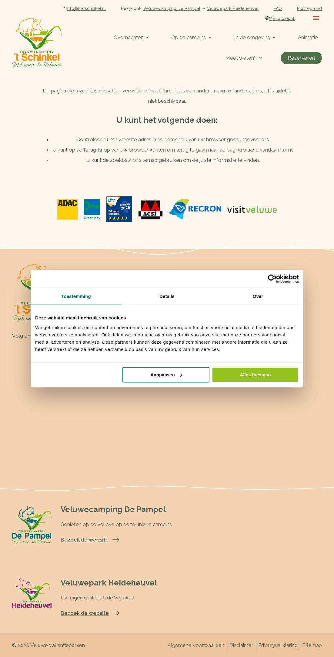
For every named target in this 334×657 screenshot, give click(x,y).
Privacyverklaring (278, 645)
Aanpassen (166, 374)
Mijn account (280, 18)
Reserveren (301, 58)
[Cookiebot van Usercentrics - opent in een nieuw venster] (272, 278)
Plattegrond (309, 8)
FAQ (278, 8)
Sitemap (312, 645)
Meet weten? (243, 58)
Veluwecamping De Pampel (171, 8)
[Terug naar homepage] (37, 43)
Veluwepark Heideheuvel (233, 8)
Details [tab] (167, 296)
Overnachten (131, 37)
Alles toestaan (255, 374)
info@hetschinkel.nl (83, 8)
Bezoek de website (90, 540)
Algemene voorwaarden (196, 645)
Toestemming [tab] (76, 296)
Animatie (308, 37)
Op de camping (191, 37)
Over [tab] (258, 296)
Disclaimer (241, 645)
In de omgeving (254, 37)
